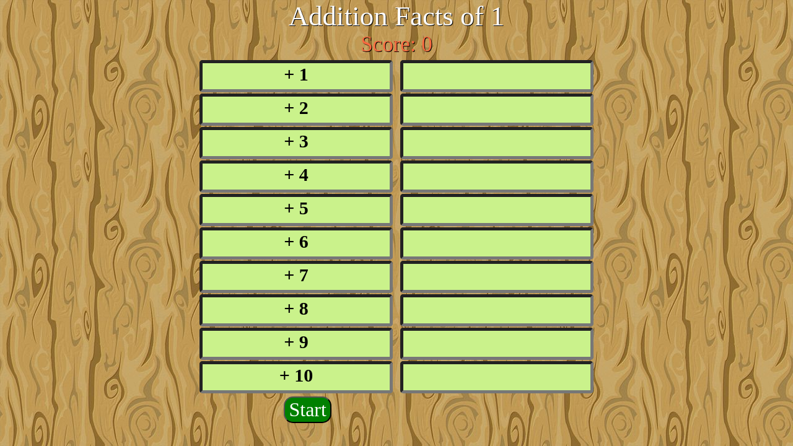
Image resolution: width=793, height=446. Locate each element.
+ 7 (296, 275)
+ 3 (296, 141)
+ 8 (296, 308)
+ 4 (296, 174)
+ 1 (296, 74)
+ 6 (296, 241)
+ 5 (296, 208)
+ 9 (296, 341)
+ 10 (296, 375)
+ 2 (296, 107)
